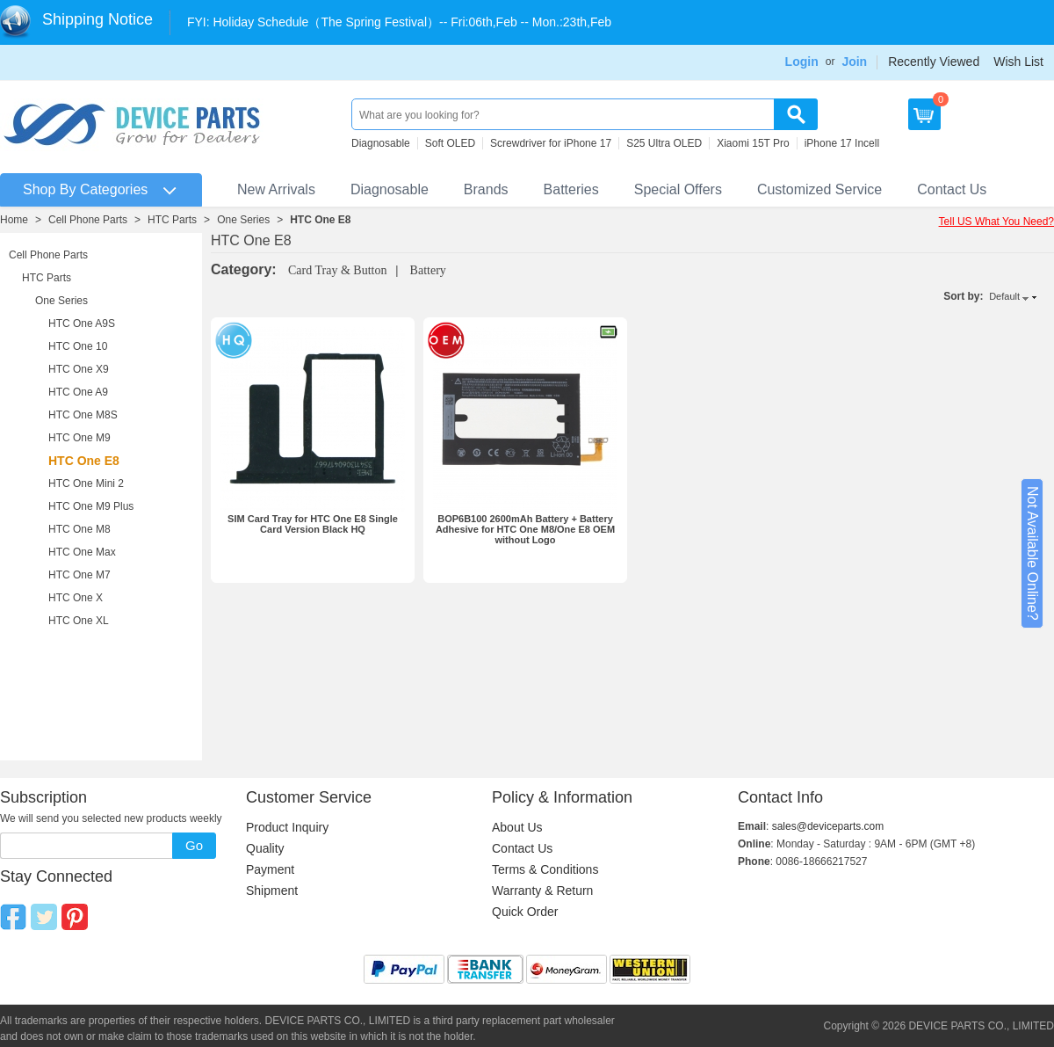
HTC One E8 (320, 220)
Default (1004, 296)
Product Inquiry (287, 827)
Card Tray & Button (337, 270)
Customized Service (819, 189)
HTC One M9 (79, 438)
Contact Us (951, 189)
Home (14, 220)
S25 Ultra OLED (664, 143)
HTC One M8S (83, 415)
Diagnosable (380, 143)
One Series (243, 220)
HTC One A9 (78, 392)
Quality (265, 848)
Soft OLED (450, 143)
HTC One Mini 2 (86, 483)
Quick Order (525, 912)
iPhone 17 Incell (842, 143)
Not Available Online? (1032, 553)
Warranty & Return (542, 890)
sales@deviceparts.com (828, 826)
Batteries (571, 189)
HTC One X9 (78, 369)
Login (802, 62)
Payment (270, 869)
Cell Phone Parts (87, 220)
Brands (486, 189)
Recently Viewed (933, 62)
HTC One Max (82, 552)
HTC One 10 (77, 346)
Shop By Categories (85, 189)
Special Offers (678, 189)
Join (854, 62)
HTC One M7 (79, 575)
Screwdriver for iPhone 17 (550, 143)
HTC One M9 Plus (91, 506)
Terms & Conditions (545, 869)
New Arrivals (276, 189)
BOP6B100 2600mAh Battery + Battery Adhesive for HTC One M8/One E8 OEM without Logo (525, 529)
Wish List (1018, 62)
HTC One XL (78, 620)
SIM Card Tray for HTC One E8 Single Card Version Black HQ (312, 523)
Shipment (272, 890)
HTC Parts (172, 220)
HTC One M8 (79, 529)
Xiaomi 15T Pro (753, 143)
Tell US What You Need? (996, 221)
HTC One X (75, 598)
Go (194, 845)
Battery (428, 270)
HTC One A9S (81, 323)
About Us (517, 827)
